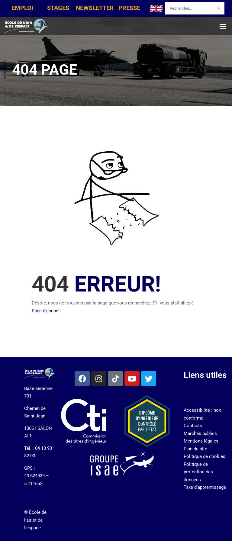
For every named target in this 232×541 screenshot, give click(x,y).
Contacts (193, 425)
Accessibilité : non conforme (202, 414)
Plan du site (195, 449)
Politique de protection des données (198, 472)
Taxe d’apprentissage (205, 487)
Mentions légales (201, 441)
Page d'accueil (46, 311)
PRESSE (129, 7)
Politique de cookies (204, 456)
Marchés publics (200, 433)
